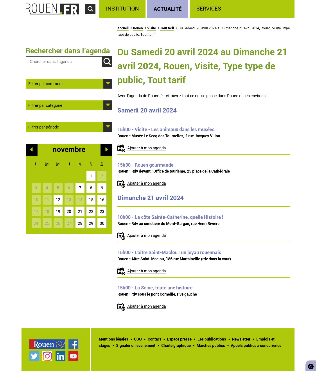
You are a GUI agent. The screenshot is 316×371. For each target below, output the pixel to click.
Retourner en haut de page (310, 365)
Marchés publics (211, 345)
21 (80, 211)
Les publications (212, 339)
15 (91, 199)
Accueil (123, 28)
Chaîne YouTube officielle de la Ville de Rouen (73, 356)
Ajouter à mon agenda (146, 148)
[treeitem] (123, 9)
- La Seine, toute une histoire (154, 288)
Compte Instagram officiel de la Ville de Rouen (47, 356)
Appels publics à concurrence (256, 345)
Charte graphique (176, 345)
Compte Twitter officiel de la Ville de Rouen (34, 356)
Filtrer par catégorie (45, 105)
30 (102, 223)
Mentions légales (113, 339)
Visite (151, 28)
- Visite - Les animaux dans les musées (165, 129)
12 (58, 199)
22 (91, 211)
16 (102, 199)
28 (80, 223)
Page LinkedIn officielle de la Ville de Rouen (60, 356)
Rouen (138, 28)
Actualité (168, 8)
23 (102, 211)
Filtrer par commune (46, 83)
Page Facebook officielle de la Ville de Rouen (73, 344)
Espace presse (179, 339)
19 (58, 211)
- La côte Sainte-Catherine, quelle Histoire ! (170, 217)
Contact (154, 339)
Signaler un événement (135, 345)
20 (69, 211)
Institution (122, 8)
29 (91, 223)
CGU (138, 339)
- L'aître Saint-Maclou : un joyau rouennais (169, 252)
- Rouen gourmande (145, 165)
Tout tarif (167, 28)
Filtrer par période (43, 126)
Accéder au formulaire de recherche (92, 16)
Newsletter (241, 339)
